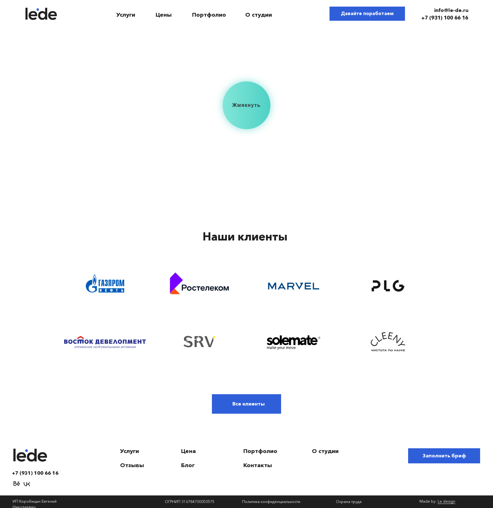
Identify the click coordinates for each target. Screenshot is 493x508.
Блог (188, 465)
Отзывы (132, 465)
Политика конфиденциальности (271, 501)
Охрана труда (349, 501)
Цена (188, 451)
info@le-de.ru (451, 10)
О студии (258, 14)
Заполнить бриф (444, 455)
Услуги (125, 14)
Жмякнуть (246, 105)
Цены (164, 14)
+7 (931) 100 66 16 (444, 17)
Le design (446, 501)
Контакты (257, 465)
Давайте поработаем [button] (367, 13)
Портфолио (209, 14)
